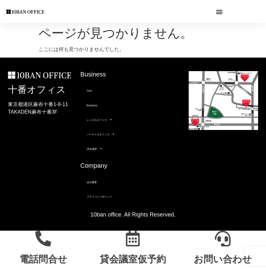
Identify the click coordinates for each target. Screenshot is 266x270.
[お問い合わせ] (223, 238)
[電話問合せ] (43, 238)
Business (92, 105)
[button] (219, 11)
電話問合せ (43, 259)
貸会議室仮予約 (133, 259)
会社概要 (92, 182)
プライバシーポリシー (99, 196)
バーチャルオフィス (100, 134)
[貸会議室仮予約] (133, 238)
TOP (89, 91)
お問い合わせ (223, 259)
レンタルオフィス (99, 119)
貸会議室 (94, 148)
